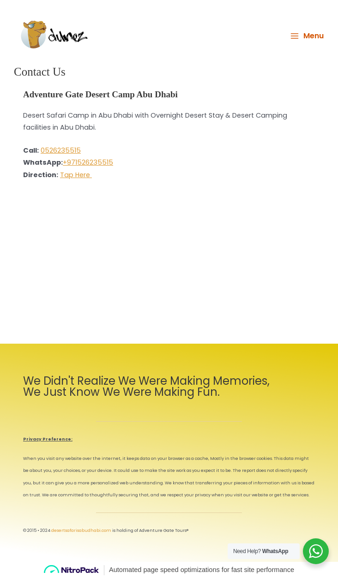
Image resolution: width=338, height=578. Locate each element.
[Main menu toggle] (307, 36)
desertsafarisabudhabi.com (81, 530)
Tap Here (76, 174)
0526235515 (61, 150)
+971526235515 (88, 162)
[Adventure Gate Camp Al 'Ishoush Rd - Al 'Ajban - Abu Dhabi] (169, 270)
